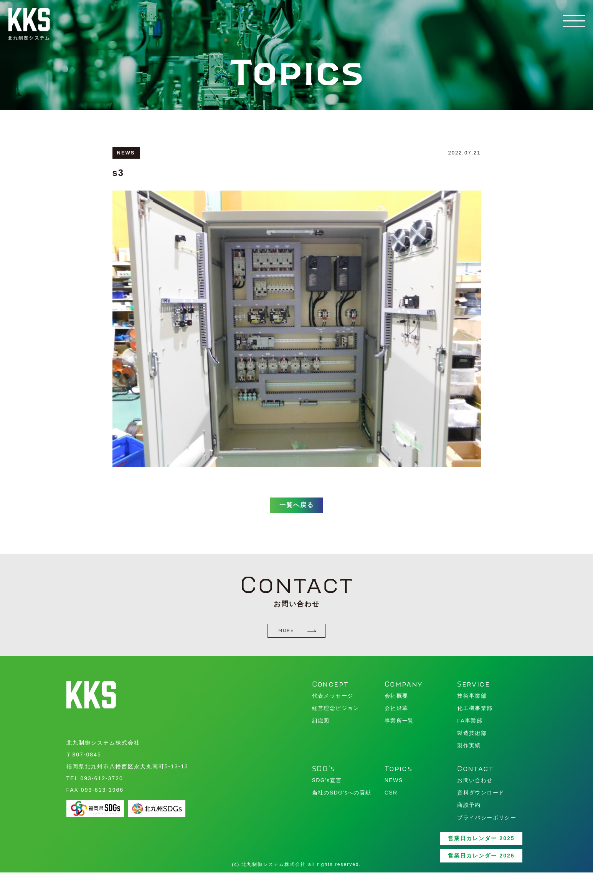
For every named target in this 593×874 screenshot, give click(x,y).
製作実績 (469, 746)
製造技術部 (472, 734)
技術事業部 (472, 697)
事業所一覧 (399, 722)
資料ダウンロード (480, 794)
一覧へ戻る (296, 514)
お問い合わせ (474, 781)
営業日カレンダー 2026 (481, 857)
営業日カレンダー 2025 (481, 839)
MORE (297, 632)
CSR (391, 794)
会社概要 (396, 697)
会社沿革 (396, 709)
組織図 (321, 722)
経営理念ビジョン (335, 709)
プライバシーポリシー (486, 819)
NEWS (394, 781)
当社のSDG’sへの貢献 (342, 794)
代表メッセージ (332, 697)
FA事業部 (469, 722)
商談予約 (469, 806)
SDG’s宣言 (327, 781)
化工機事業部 (474, 709)
